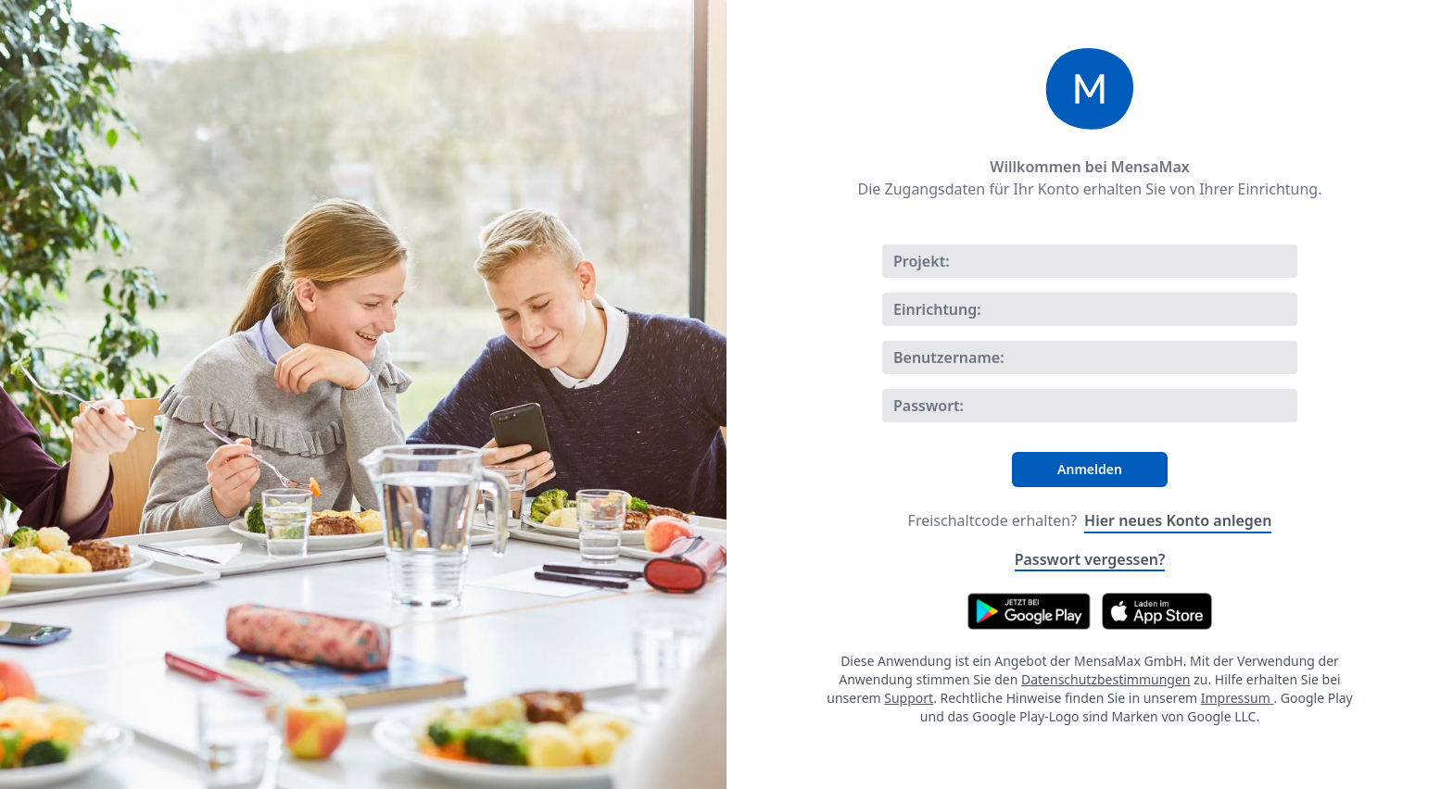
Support (908, 698)
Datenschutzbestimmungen (1106, 679)
